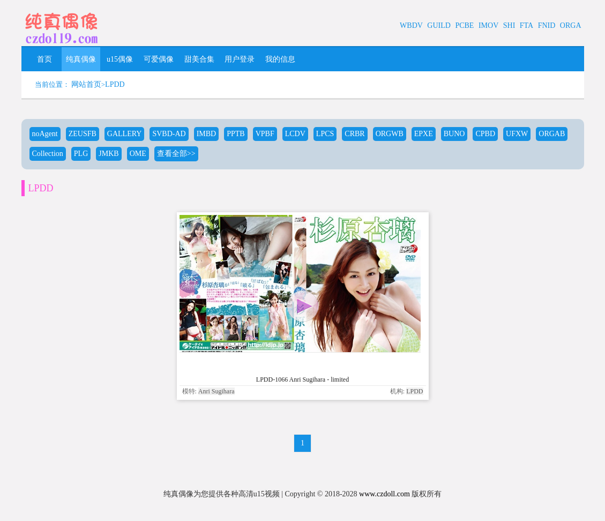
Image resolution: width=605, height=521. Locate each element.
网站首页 (86, 84)
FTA (526, 25)
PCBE (464, 25)
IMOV (488, 25)
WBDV (411, 25)
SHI (509, 25)
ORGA (570, 25)
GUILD (439, 25)
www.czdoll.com (384, 494)
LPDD (115, 84)
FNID (547, 25)
